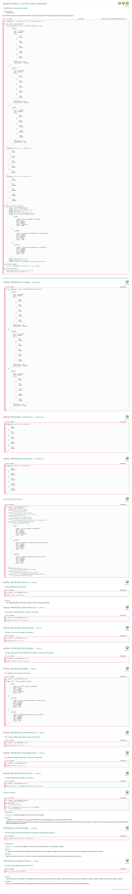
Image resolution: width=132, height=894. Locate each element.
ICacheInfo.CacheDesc (30, 26)
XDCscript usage (8, 11)
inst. (12, 270)
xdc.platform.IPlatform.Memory (27, 859)
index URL (127, 5)
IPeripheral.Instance (28, 261)
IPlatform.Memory (24, 214)
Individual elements (10, 12)
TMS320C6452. (16, 26)
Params (25, 803)
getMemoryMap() (56, 882)
